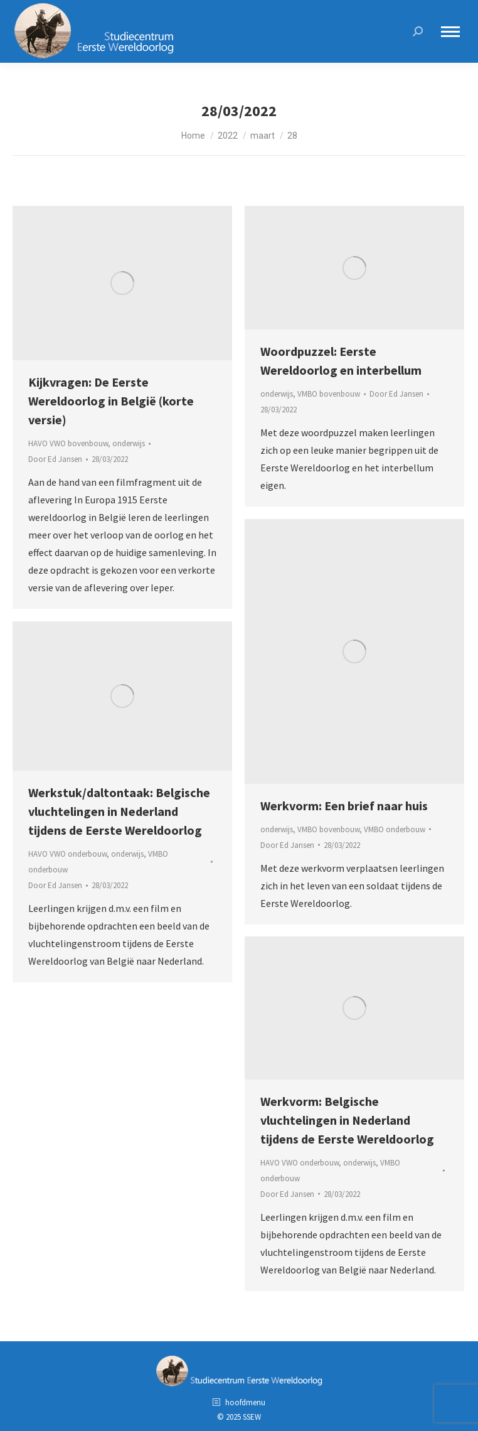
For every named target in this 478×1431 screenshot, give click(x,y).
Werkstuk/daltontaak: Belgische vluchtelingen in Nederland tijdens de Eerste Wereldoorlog (119, 811)
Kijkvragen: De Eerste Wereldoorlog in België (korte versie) (111, 400)
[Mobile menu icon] (450, 32)
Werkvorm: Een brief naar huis (344, 805)
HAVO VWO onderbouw (67, 854)
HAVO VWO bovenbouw (68, 443)
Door (55, 459)
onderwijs (128, 443)
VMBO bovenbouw (328, 394)
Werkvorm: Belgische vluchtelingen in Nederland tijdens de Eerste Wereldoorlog (347, 1120)
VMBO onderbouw (394, 829)
